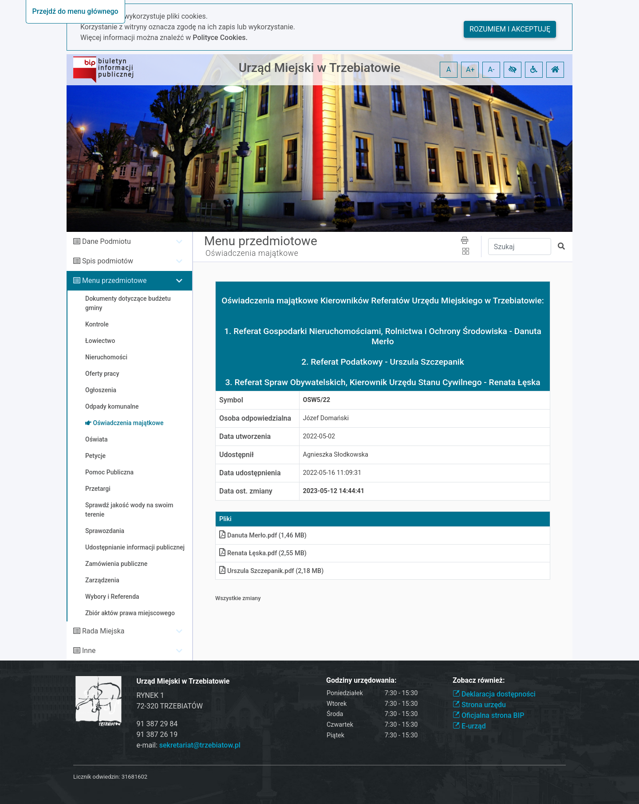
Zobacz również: (479, 680)
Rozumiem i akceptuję (509, 29)
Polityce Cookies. (220, 37)
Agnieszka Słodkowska (335, 454)
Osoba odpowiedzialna (255, 418)
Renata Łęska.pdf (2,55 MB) (263, 553)
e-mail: (189, 745)
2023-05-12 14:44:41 (334, 491)
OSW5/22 (316, 400)
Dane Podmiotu (106, 241)
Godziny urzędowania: (361, 680)
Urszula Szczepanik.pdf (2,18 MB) (271, 571)
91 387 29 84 (157, 724)
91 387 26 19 (157, 734)
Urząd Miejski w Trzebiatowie (320, 67)
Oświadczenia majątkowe (251, 253)
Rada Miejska (103, 631)
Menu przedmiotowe (114, 280)
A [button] (448, 69)
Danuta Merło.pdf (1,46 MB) (263, 535)
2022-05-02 (319, 436)
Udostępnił (236, 454)
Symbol (231, 400)
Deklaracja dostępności (494, 694)
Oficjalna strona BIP (488, 715)
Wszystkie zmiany (238, 598)
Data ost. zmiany (245, 491)
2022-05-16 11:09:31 (332, 473)
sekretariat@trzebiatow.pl (200, 745)
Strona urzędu (479, 705)
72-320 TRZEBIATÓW (170, 706)
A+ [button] (470, 69)
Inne (89, 650)
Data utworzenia (245, 436)
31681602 (134, 776)
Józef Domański (326, 418)
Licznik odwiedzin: (96, 776)
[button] (512, 70)
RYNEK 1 (151, 695)
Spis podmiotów (107, 261)
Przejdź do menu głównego (75, 11)
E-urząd (469, 726)
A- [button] (491, 69)
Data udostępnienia (250, 473)
